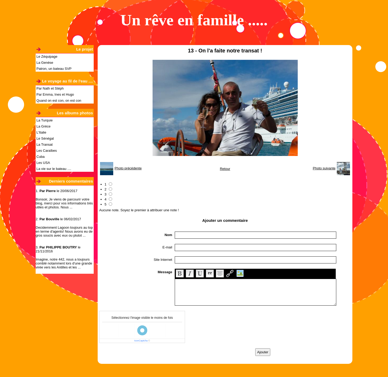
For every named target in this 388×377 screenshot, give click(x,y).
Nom (168, 235)
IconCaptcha (141, 340)
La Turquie (44, 120)
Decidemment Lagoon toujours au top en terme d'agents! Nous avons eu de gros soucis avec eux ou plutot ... (64, 231)
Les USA (43, 163)
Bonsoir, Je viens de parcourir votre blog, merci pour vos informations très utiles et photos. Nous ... (64, 203)
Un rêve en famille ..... (194, 20)
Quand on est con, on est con (58, 100)
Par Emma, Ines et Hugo (55, 94)
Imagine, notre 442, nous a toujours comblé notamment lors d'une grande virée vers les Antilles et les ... (64, 263)
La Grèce (43, 126)
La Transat (44, 144)
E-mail (167, 247)
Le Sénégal (45, 138)
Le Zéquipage (47, 56)
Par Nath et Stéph (50, 88)
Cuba (40, 157)
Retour (225, 169)
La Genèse (44, 63)
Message (165, 272)
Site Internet (163, 260)
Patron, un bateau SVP (54, 69)
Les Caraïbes (46, 151)
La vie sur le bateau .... (53, 169)
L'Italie (41, 132)
